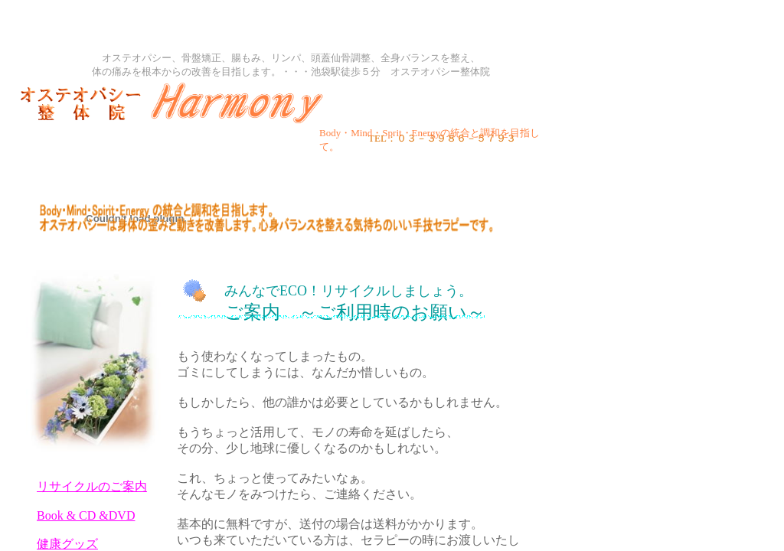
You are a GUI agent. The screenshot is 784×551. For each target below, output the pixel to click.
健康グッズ (67, 543)
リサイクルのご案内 (92, 486)
